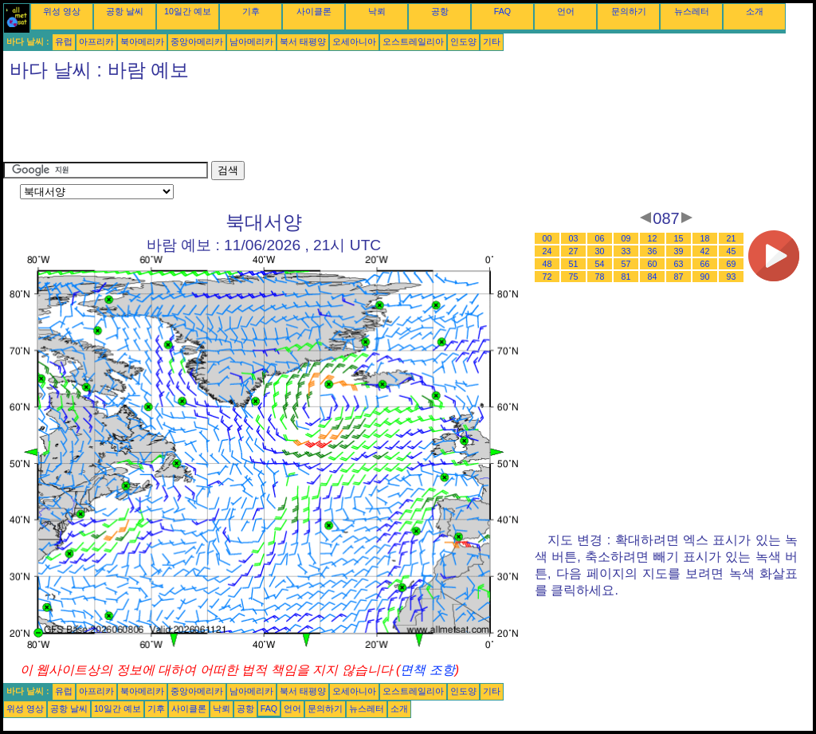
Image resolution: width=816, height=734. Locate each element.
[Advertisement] (293, 125)
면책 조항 (427, 670)
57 (626, 264)
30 (600, 251)
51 (574, 264)
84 (652, 276)
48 (547, 264)
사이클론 (314, 11)
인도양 (463, 41)
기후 (251, 11)
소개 (754, 11)
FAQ (502, 11)
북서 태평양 (303, 41)
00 (547, 238)
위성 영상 (61, 11)
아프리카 (96, 41)
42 (705, 251)
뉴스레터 (691, 11)
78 (600, 276)
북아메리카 (142, 41)
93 (731, 276)
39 (679, 251)
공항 (440, 11)
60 (652, 264)
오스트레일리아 (413, 41)
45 (731, 251)
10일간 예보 (187, 11)
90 (705, 276)
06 (600, 238)
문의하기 (628, 11)
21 (731, 238)
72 (547, 276)
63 (679, 264)
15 (679, 238)
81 (626, 276)
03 (574, 238)
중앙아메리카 (197, 41)
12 (652, 238)
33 (626, 251)
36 (652, 251)
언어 (566, 11)
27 (574, 251)
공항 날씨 (124, 11)
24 (547, 251)
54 (600, 264)
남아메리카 (251, 41)
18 (705, 238)
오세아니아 (354, 41)
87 (679, 276)
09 (626, 238)
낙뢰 (377, 11)
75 (574, 276)
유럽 (64, 41)
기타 (491, 41)
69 (731, 264)
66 (705, 264)
